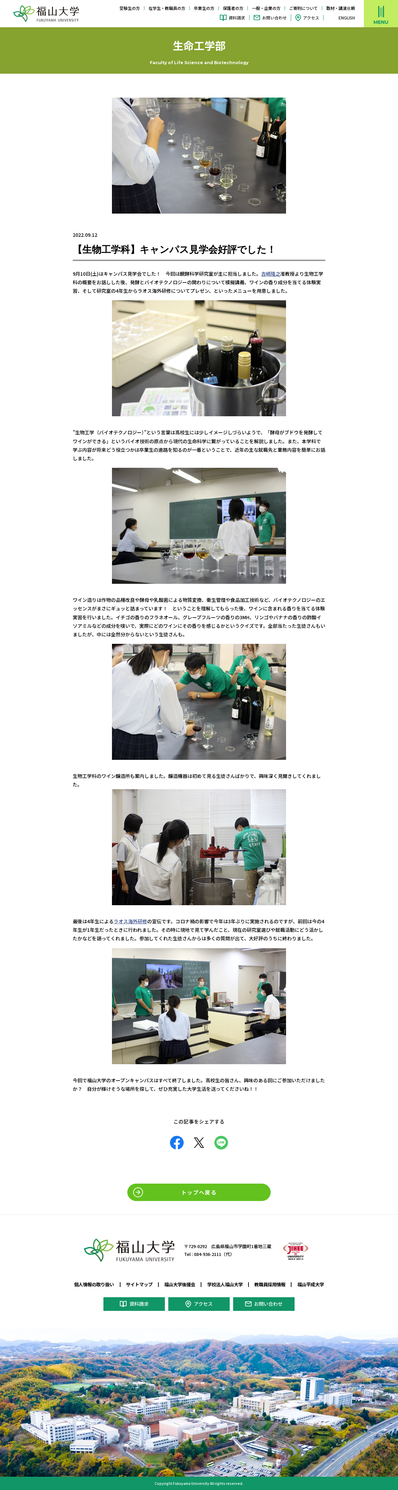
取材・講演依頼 (340, 8)
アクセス (311, 17)
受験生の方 (129, 8)
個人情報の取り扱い (88, 1284)
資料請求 (237, 17)
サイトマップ (136, 1284)
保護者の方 (233, 8)
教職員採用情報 (274, 1284)
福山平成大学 (316, 1284)
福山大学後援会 (179, 1284)
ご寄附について (303, 8)
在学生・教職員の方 (166, 8)
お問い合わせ (274, 17)
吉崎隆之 (270, 273)
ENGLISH (347, 17)
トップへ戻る (199, 1192)
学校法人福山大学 (226, 1284)
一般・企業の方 (266, 8)
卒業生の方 (204, 8)
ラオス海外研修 (130, 920)
